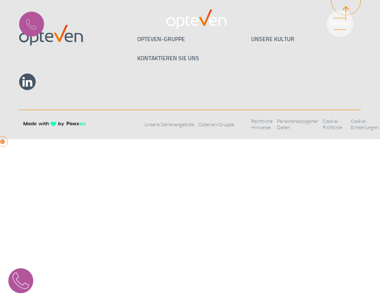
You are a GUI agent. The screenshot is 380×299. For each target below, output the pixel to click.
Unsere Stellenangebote (169, 124)
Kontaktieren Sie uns (168, 58)
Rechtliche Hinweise (262, 124)
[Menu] (336, 23)
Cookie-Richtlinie (332, 124)
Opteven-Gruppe (216, 124)
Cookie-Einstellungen (364, 124)
